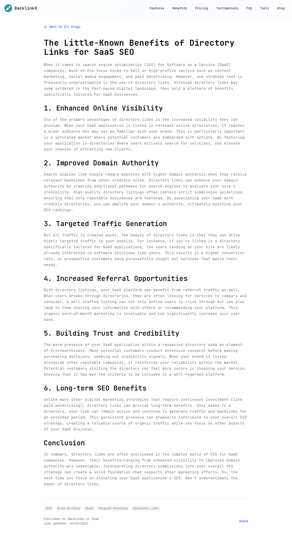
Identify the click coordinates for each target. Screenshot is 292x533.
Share (243, 521)
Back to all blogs (62, 27)
